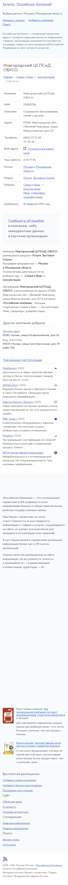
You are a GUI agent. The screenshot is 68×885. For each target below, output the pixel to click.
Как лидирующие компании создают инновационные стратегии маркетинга (40, 712)
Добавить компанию (41, 20)
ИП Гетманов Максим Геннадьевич (23, 453)
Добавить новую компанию (19, 780)
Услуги (27, 178)
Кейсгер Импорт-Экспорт (18, 402)
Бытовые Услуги (43, 178)
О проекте (9, 807)
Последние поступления (18, 790)
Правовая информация (16, 823)
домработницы (33, 197)
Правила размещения (15, 828)
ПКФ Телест (10, 419)
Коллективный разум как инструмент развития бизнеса (38, 745)
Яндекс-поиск (11, 840)
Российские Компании (48, 865)
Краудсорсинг (25, 743)
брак (30, 77)
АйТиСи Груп (10, 385)
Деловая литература (15, 812)
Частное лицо (11, 331)
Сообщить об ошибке (26, 221)
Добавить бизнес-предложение (22, 785)
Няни (26, 193)
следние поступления (22, 360)
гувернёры (38, 193)
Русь (5, 340)
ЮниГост (8, 436)
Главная (8, 77)
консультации (46, 77)
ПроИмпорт (10, 368)
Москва (28, 167)
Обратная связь (12, 802)
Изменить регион (14, 20)
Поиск (7, 24)
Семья (20, 77)
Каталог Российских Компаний (27, 4)
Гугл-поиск (9, 845)
